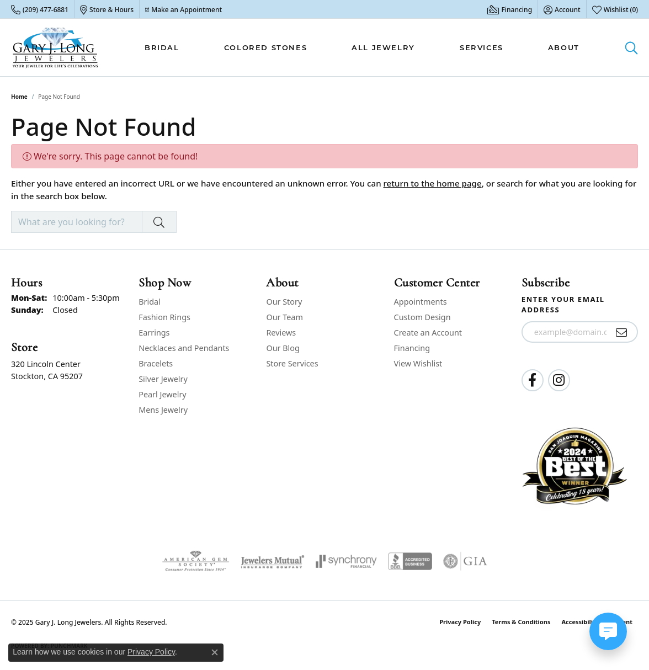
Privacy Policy (460, 622)
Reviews (281, 332)
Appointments (420, 301)
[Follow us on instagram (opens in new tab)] (559, 380)
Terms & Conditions (521, 622)
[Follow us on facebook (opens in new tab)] (533, 380)
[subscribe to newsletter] (622, 332)
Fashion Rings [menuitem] (164, 317)
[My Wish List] (615, 9)
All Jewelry (383, 47)
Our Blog (282, 348)
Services (481, 47)
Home (19, 96)
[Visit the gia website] (465, 561)
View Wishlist (418, 363)
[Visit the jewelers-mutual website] (272, 561)
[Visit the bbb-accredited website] (410, 561)
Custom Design (422, 317)
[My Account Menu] (562, 9)
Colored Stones (265, 47)
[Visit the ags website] (196, 561)
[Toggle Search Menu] (631, 47)
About (563, 47)
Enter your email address (563, 304)
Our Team (284, 317)
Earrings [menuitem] (154, 332)
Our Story (284, 301)
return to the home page (433, 183)
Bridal (162, 47)
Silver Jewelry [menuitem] (163, 379)
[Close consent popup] (214, 652)
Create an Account (428, 332)
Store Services (292, 363)
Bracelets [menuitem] (156, 363)
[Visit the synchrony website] (346, 561)
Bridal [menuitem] (150, 301)
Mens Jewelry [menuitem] (163, 410)
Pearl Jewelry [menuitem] (162, 394)
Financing (412, 348)
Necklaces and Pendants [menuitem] (184, 348)
